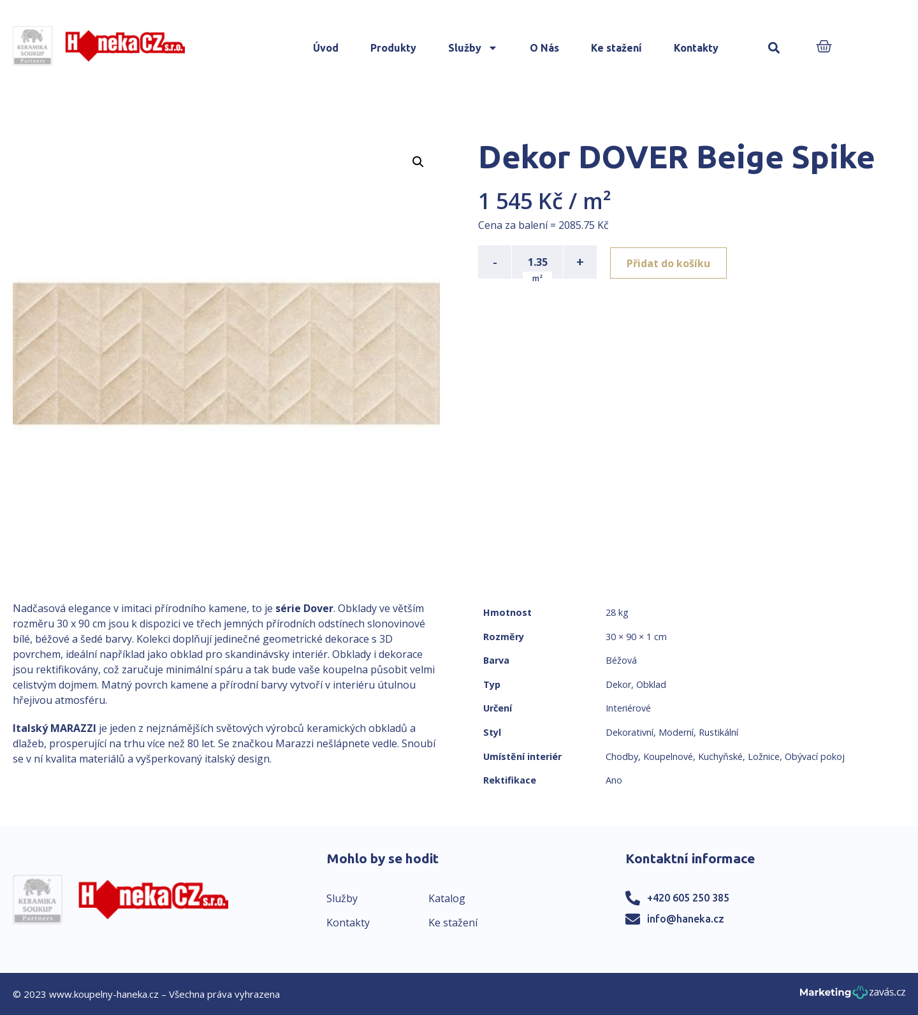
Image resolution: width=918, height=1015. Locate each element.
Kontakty (696, 48)
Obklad (651, 684)
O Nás (544, 48)
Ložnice (764, 756)
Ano (614, 780)
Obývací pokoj (815, 756)
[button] (773, 48)
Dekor (618, 684)
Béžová (621, 660)
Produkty (393, 48)
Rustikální (718, 732)
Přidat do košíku (670, 262)
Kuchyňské (720, 756)
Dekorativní (629, 732)
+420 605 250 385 (688, 897)
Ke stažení (616, 48)
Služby (473, 47)
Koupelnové (668, 756)
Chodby (622, 756)
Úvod (326, 48)
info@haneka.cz (685, 918)
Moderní (676, 732)
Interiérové (628, 708)
